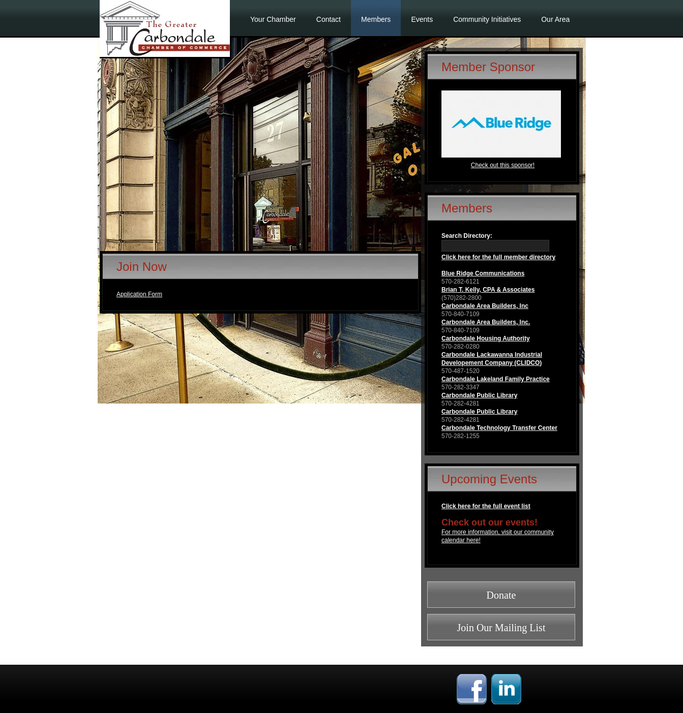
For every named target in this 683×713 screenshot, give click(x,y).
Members (376, 19)
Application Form (139, 294)
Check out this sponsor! (502, 165)
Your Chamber (273, 19)
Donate (501, 595)
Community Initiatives (487, 19)
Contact (328, 19)
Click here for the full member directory (498, 257)
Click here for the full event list (485, 506)
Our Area (555, 19)
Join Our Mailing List (501, 627)
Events (422, 19)
